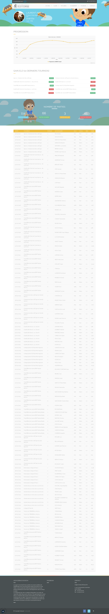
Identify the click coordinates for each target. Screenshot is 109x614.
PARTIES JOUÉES (23, 117)
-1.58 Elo (93, 81)
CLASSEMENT (73, 5)
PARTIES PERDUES (86, 117)
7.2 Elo (51, 85)
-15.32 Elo (51, 92)
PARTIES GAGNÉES (44, 117)
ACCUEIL (48, 5)
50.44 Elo (93, 92)
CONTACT (92, 5)
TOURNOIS (83, 5)
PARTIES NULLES (65, 117)
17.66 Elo (93, 78)
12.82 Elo (51, 81)
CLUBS (55, 5)
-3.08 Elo (93, 85)
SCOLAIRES (63, 5)
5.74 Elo (51, 78)
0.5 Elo (93, 89)
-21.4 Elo (51, 89)
